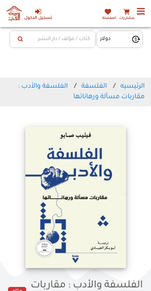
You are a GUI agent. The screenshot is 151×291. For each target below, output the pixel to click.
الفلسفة (94, 86)
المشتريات (127, 18)
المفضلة (109, 18)
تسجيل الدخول (38, 14)
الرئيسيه (132, 86)
